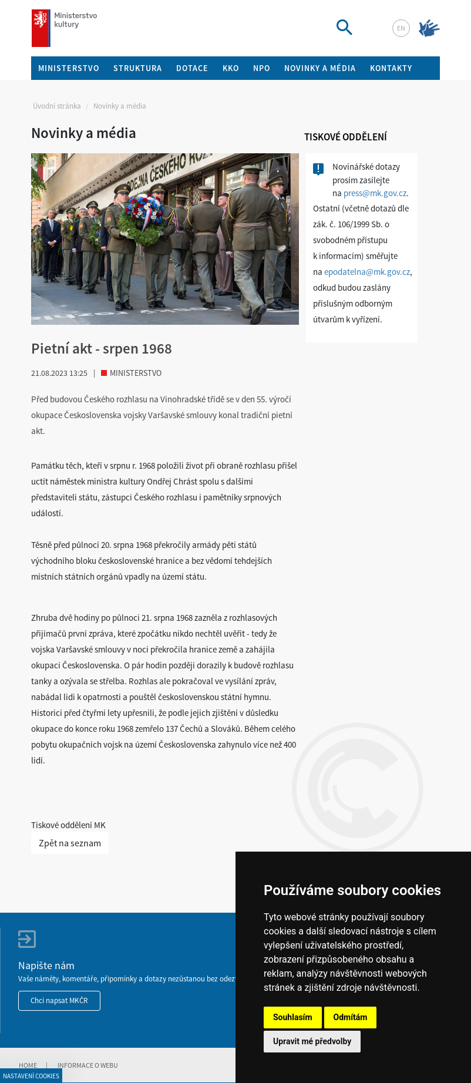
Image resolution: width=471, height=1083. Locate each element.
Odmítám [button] (351, 1017)
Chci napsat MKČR (59, 1000)
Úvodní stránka (57, 106)
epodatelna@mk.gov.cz (367, 271)
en (401, 27)
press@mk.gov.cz (375, 193)
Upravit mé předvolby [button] (312, 1041)
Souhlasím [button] (292, 1017)
